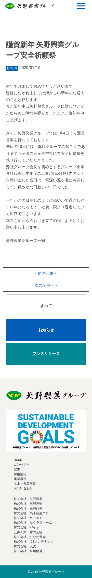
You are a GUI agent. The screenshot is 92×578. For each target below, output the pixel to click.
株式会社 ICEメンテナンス (33, 541)
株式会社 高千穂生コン (31, 513)
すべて (46, 305)
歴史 (17, 469)
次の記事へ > (46, 285)
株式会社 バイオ (26, 527)
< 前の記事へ (46, 273)
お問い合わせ (23, 488)
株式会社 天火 (25, 546)
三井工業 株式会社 (28, 532)
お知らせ (46, 330)
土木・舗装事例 (25, 483)
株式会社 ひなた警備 (30, 537)
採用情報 (20, 474)
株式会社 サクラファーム (33, 522)
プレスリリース (46, 353)
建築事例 (20, 479)
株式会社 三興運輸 (28, 503)
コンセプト (22, 464)
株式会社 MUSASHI (28, 518)
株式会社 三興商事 (28, 508)
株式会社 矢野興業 (28, 499)
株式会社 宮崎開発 (28, 551)
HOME (18, 460)
